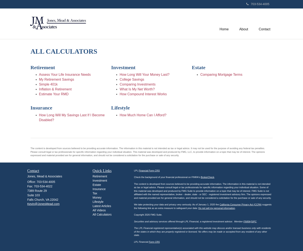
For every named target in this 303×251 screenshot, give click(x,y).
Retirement (100, 176)
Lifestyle (98, 201)
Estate (97, 184)
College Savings (132, 79)
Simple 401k (48, 84)
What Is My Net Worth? (137, 89)
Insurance (99, 189)
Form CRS (154, 242)
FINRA (246, 221)
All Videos (99, 210)
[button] (244, 24)
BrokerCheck (207, 177)
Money (97, 197)
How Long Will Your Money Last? (144, 74)
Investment (100, 180)
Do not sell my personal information (216, 208)
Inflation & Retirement (55, 89)
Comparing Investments (137, 84)
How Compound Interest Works (143, 94)
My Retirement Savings (56, 79)
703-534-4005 (257, 4)
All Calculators (102, 214)
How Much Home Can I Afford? (143, 115)
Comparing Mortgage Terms (221, 74)
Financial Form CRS (149, 170)
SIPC (253, 221)
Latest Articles (102, 206)
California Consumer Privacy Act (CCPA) (241, 204)
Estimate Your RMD (54, 94)
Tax (95, 193)
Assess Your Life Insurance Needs (65, 74)
